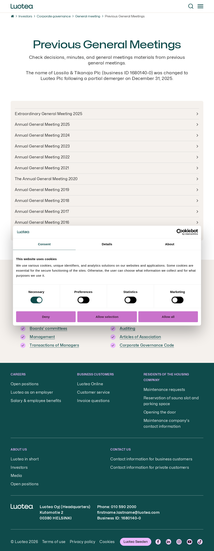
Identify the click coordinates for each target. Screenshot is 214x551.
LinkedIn (169, 538)
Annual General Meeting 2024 (42, 136)
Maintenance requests (164, 388)
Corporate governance (53, 16)
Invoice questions (93, 399)
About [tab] (169, 244)
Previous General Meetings (125, 16)
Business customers (95, 373)
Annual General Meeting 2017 (42, 212)
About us (19, 447)
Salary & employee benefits (36, 399)
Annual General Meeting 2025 (42, 125)
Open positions (25, 383)
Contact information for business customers (151, 457)
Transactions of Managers (54, 344)
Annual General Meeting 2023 (42, 146)
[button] (190, 6)
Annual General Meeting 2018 (42, 201)
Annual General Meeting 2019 (42, 190)
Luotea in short (25, 457)
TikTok (200, 538)
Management (42, 336)
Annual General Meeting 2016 (42, 223)
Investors (25, 16)
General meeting (87, 16)
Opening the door (160, 410)
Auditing (127, 328)
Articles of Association (140, 336)
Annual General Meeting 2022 (42, 157)
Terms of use (53, 539)
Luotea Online (90, 383)
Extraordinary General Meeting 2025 (48, 114)
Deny (46, 317)
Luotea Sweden (136, 539)
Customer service (93, 391)
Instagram (179, 538)
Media (16, 473)
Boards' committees (48, 328)
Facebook (158, 538)
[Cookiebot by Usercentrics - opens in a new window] (179, 232)
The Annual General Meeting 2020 (46, 179)
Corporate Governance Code (147, 344)
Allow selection (107, 317)
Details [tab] (107, 244)
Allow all (168, 317)
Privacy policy (83, 539)
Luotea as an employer (32, 391)
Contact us (120, 447)
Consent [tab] (44, 244)
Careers (18, 373)
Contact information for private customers (149, 465)
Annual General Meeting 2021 (42, 168)
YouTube (190, 538)
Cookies (107, 539)
